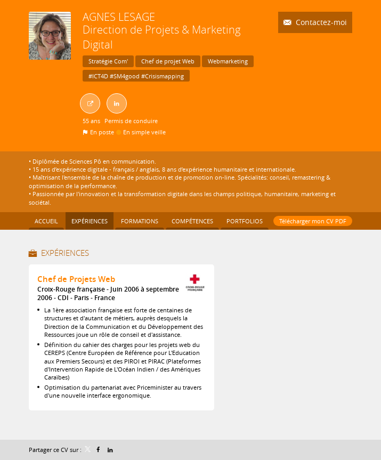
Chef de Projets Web (76, 279)
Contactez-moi (320, 22)
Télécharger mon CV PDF (312, 221)
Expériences (65, 252)
